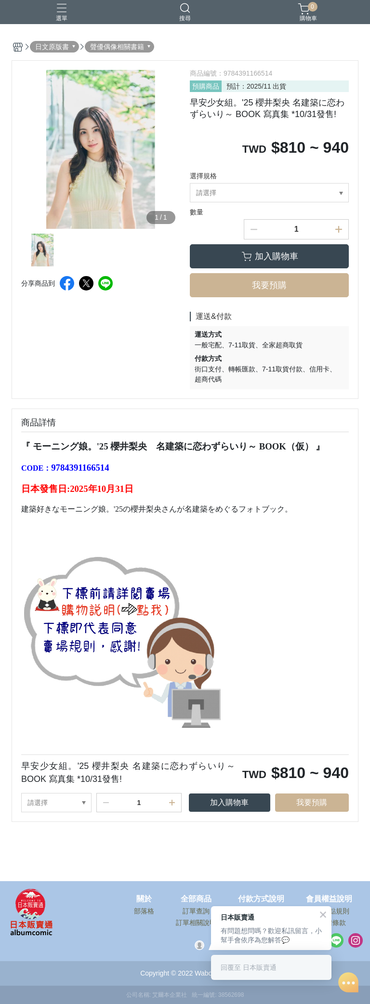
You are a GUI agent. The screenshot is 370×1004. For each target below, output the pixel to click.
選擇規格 (203, 176)
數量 (196, 212)
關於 (144, 899)
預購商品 (205, 86)
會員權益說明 (329, 899)
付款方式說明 (261, 899)
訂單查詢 (196, 911)
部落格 (144, 911)
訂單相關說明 (196, 922)
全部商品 (196, 899)
